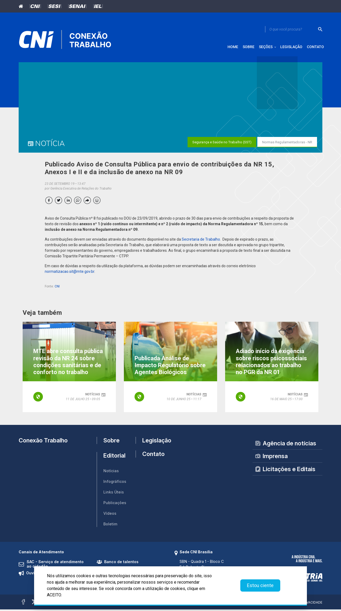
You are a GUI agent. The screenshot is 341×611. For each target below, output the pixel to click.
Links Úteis (113, 494)
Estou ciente (260, 585)
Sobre (111, 442)
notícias (92, 396)
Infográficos (114, 483)
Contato (153, 457)
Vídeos (109, 515)
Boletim (110, 526)
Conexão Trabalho (43, 441)
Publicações (114, 504)
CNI (57, 288)
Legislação (154, 441)
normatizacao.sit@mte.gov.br (69, 273)
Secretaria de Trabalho (201, 241)
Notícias (111, 472)
